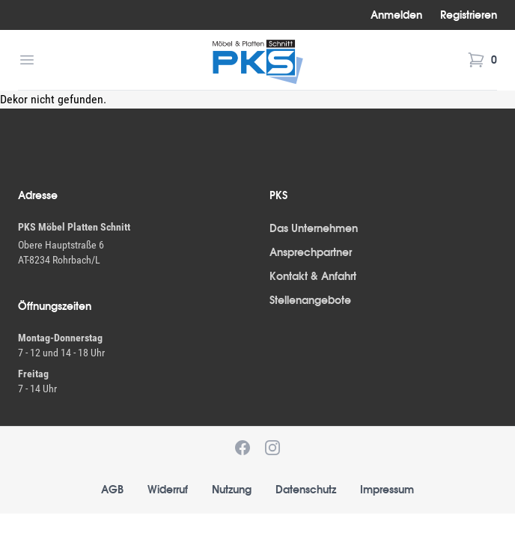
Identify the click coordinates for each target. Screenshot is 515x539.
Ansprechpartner (310, 252)
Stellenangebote (310, 300)
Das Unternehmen (313, 228)
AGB (112, 489)
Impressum (387, 489)
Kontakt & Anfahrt (312, 276)
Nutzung (232, 489)
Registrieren (468, 15)
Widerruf (167, 489)
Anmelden (396, 15)
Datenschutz (305, 489)
